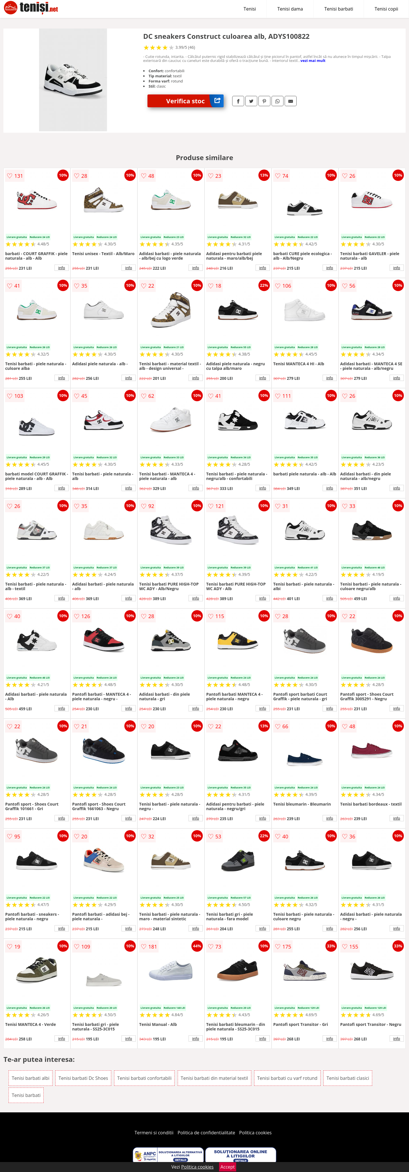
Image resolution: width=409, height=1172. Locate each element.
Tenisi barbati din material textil (214, 1078)
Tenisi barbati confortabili (144, 1078)
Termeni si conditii (154, 1132)
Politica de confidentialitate (206, 1132)
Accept (227, 1167)
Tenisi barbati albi (30, 1078)
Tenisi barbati (338, 9)
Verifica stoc (195, 100)
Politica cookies (255, 1132)
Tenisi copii (386, 9)
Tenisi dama (290, 9)
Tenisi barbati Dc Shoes (83, 1078)
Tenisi (250, 9)
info (61, 267)
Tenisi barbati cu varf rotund (287, 1078)
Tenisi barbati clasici (348, 1078)
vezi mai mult (313, 60)
